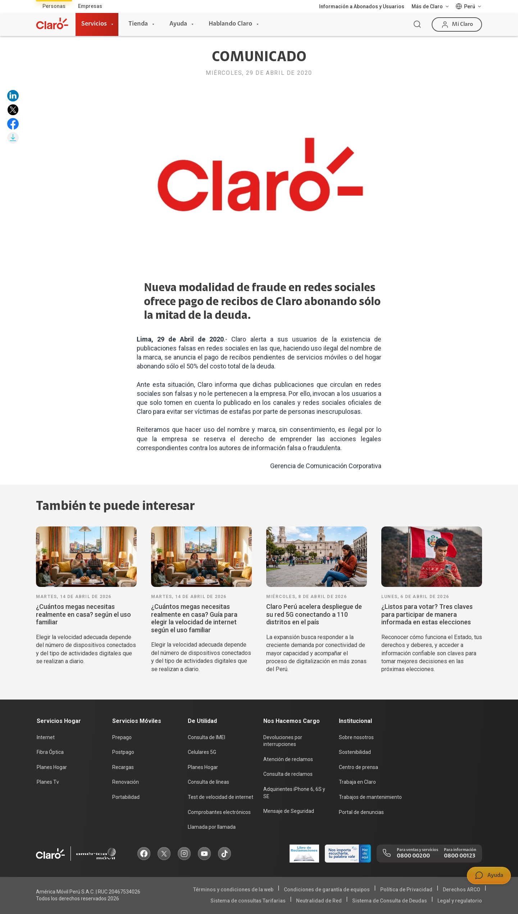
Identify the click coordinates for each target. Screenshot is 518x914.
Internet (46, 737)
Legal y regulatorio (459, 901)
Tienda (138, 24)
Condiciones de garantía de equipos (327, 889)
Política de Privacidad (406, 889)
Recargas (123, 767)
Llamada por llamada (212, 827)
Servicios (94, 24)
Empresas (90, 6)
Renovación (125, 782)
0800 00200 (413, 856)
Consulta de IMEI (206, 737)
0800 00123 (459, 856)
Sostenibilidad (355, 752)
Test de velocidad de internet (220, 797)
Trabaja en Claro (357, 782)
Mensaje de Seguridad (288, 811)
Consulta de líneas (208, 782)
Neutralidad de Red (319, 901)
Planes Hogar (52, 767)
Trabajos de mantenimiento (370, 797)
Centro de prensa (358, 767)
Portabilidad (126, 797)
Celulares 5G (202, 752)
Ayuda (178, 24)
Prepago (122, 737)
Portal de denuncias (361, 812)
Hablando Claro (230, 24)
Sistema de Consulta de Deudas (389, 901)
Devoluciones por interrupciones (282, 740)
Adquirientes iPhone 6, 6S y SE (294, 792)
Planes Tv (48, 782)
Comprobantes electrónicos (219, 812)
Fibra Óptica (50, 752)
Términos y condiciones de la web (233, 889)
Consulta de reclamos (288, 774)
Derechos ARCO (461, 889)
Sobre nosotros (356, 737)
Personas (53, 6)
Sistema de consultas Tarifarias (248, 901)
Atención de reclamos (288, 759)
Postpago (123, 752)
